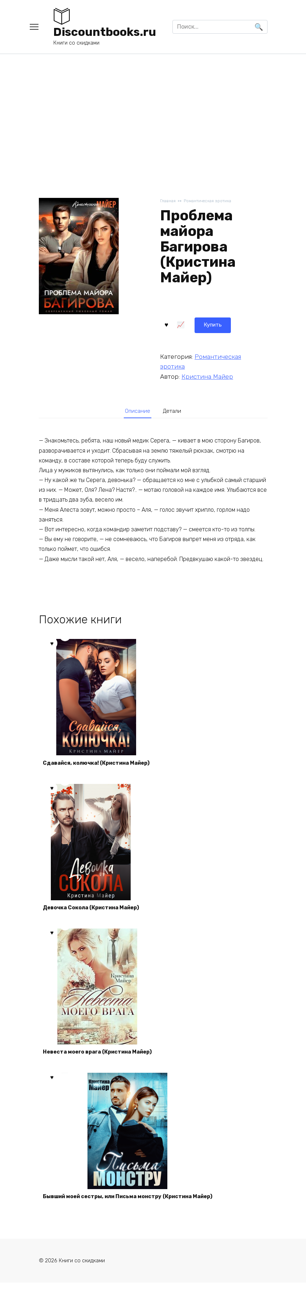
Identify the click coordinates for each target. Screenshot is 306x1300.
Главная (168, 201)
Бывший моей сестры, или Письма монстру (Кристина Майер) (138, 1211)
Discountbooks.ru (104, 32)
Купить (179, 323)
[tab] (135, 411)
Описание (135, 411)
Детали (174, 411)
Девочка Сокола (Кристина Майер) (97, 914)
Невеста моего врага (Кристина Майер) (104, 1062)
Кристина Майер (207, 375)
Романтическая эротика (213, 201)
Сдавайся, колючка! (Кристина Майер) (103, 766)
